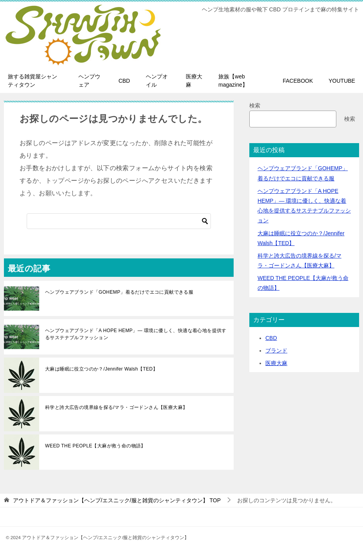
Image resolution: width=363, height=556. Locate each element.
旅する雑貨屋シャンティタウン (32, 80)
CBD (124, 81)
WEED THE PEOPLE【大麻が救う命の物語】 (95, 446)
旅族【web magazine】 (233, 80)
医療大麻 (194, 80)
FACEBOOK (298, 81)
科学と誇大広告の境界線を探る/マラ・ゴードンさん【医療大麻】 (116, 407)
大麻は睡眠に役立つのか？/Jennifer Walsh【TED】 (101, 369)
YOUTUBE (342, 81)
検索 (254, 105)
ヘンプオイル (157, 80)
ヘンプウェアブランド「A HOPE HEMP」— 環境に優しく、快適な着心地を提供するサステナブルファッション (136, 334)
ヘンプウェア (89, 80)
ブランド (276, 350)
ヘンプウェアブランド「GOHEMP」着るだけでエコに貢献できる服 (119, 292)
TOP (117, 500)
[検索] (119, 221)
